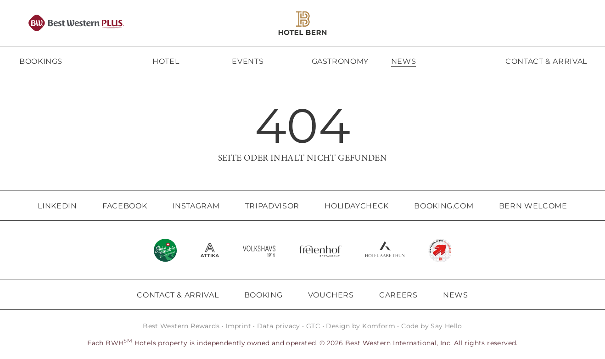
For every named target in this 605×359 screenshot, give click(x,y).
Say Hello (446, 326)
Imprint (238, 326)
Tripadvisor (272, 206)
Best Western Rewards (181, 326)
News (403, 61)
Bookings (40, 61)
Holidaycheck (357, 206)
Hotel (165, 61)
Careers (398, 295)
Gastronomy (340, 61)
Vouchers (331, 295)
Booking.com (443, 206)
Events (247, 61)
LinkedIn (57, 206)
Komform (378, 326)
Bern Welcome (533, 206)
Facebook (124, 206)
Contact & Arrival (177, 295)
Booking (263, 295)
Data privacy (278, 326)
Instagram (196, 206)
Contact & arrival (546, 61)
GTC (313, 326)
